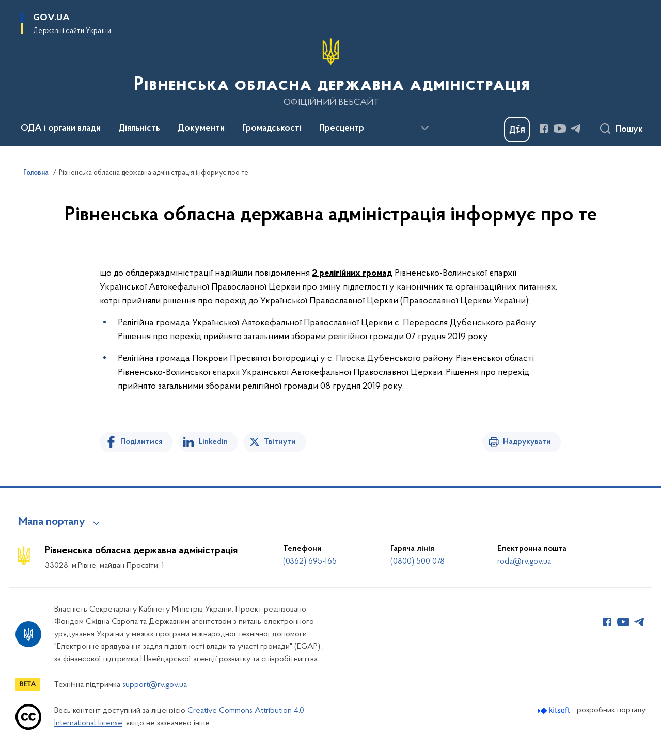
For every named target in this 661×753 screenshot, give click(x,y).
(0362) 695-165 (310, 561)
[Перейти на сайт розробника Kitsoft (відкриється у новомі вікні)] (555, 710)
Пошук (629, 129)
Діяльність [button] (139, 128)
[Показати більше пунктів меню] (424, 128)
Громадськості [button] (272, 128)
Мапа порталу (52, 522)
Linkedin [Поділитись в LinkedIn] (213, 442)
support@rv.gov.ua (154, 685)
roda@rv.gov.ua (524, 561)
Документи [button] (201, 128)
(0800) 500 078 (417, 561)
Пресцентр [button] (341, 128)
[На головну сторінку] (330, 71)
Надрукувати (527, 442)
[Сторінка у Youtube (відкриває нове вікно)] (560, 128)
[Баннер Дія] (517, 129)
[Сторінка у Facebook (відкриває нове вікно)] (544, 128)
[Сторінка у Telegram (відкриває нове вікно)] (576, 128)
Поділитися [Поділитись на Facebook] (141, 442)
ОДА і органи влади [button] (61, 128)
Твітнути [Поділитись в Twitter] (280, 442)
